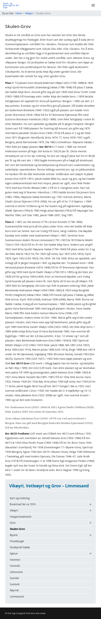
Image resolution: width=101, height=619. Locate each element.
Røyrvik (14, 590)
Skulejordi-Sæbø (20, 547)
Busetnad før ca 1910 (23, 504)
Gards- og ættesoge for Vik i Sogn (11, 5)
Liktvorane (16, 572)
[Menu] (93, 5)
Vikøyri (14, 510)
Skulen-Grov (17, 529)
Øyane (14, 535)
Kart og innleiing (20, 498)
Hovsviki (15, 566)
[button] (90, 504)
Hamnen (15, 559)
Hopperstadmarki (20, 516)
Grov (13, 522)
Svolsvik (14, 584)
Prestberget (17, 541)
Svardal (14, 578)
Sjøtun (14, 553)
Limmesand (17, 596)
